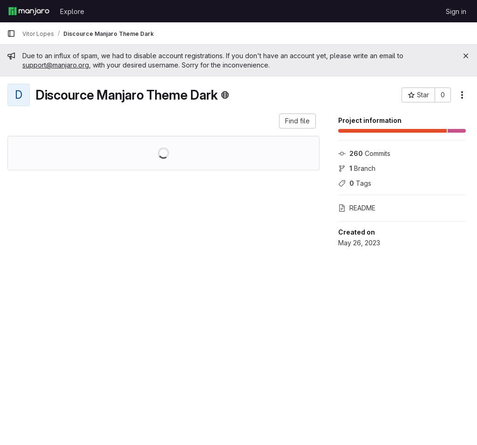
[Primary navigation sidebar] (11, 33)
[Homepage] (29, 11)
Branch (356, 168)
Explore (72, 11)
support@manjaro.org (55, 65)
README (356, 208)
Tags (354, 183)
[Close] (465, 55)
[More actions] (462, 95)
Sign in (456, 11)
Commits (364, 153)
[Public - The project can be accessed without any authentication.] (225, 95)
